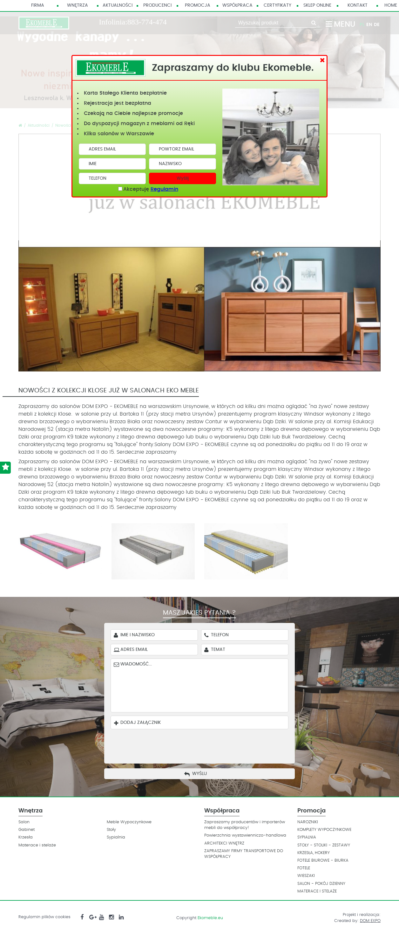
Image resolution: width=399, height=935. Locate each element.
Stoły (111, 830)
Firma (37, 5)
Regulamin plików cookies (44, 917)
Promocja (197, 5)
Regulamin (164, 189)
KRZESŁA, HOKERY (313, 853)
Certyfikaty (277, 5)
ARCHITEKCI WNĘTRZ (224, 843)
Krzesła (25, 837)
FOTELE (303, 868)
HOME (390, 5)
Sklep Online (317, 5)
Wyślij (183, 178)
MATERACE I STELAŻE (317, 891)
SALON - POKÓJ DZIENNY (321, 884)
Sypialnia (116, 837)
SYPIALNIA (306, 837)
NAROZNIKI (307, 822)
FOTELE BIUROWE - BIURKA (322, 860)
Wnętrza (77, 5)
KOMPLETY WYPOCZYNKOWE (324, 830)
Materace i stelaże (37, 845)
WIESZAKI (306, 876)
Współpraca (237, 5)
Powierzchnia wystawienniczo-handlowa (245, 835)
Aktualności (117, 5)
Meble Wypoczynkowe (129, 822)
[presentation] (204, 744)
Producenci (157, 5)
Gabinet (26, 830)
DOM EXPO (370, 921)
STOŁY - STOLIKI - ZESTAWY (323, 845)
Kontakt (358, 5)
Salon (24, 822)
